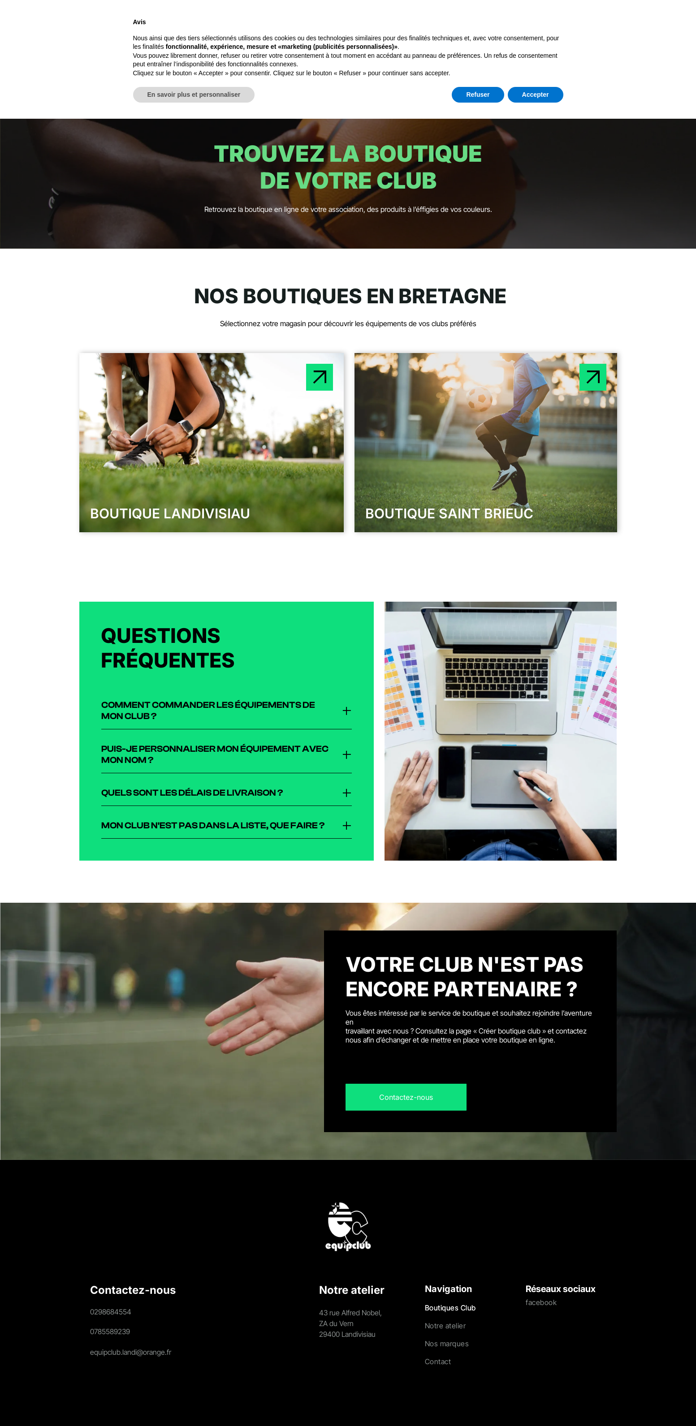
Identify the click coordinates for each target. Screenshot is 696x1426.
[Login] (626, 24)
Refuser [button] (477, 1401)
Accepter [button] (535, 1401)
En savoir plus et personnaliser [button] (194, 1401)
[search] (606, 26)
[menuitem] (146, 24)
